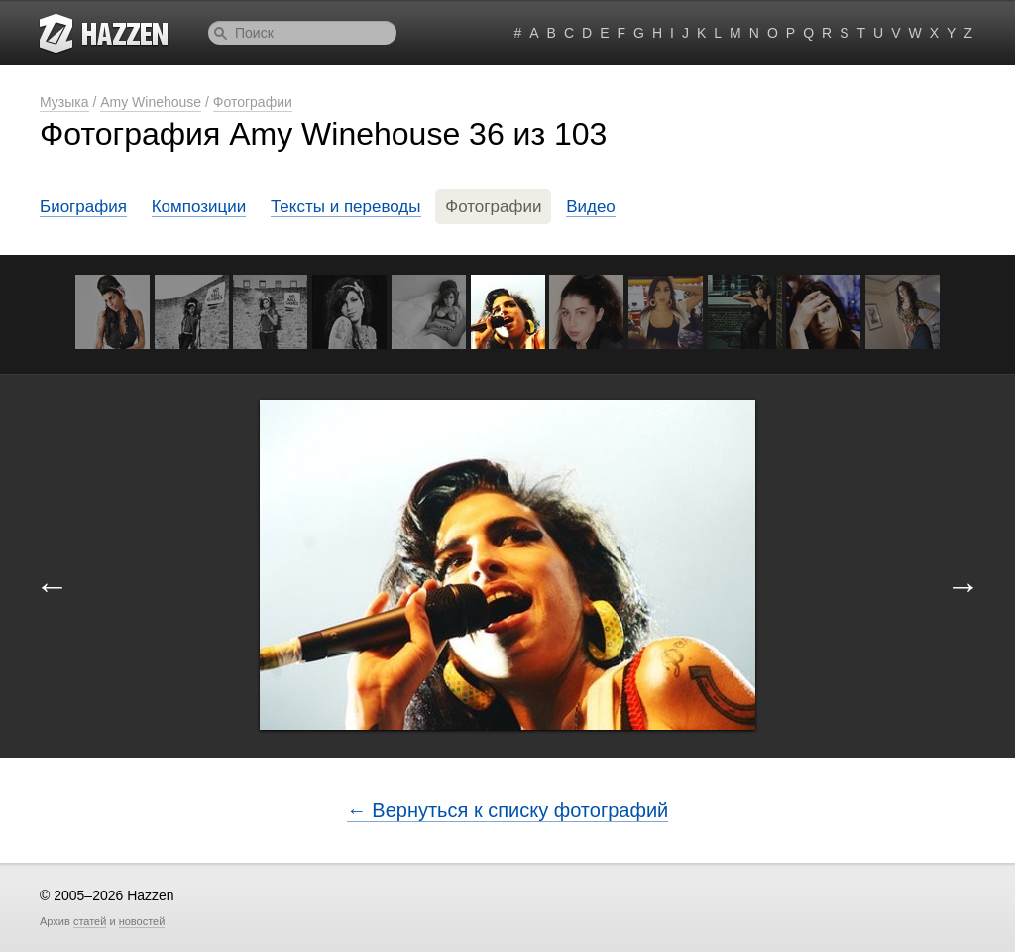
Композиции (199, 206)
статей (89, 921)
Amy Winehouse (150, 102)
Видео (591, 206)
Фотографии (252, 102)
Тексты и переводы (346, 206)
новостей (142, 921)
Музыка (64, 102)
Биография (83, 206)
